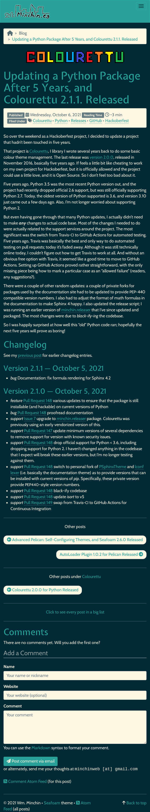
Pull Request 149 (38, 502)
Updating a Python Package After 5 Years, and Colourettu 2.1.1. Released (71, 87)
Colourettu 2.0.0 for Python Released (42, 589)
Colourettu (42, 120)
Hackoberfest (117, 120)
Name (8, 666)
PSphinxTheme (112, 466)
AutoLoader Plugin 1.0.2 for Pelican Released (101, 554)
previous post (30, 355)
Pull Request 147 (38, 430)
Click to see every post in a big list (75, 612)
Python (61, 120)
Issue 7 (30, 418)
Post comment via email (31, 761)
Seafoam (52, 802)
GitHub (95, 120)
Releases (78, 120)
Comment (12, 706)
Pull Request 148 (37, 400)
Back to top (136, 802)
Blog (23, 33)
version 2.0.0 (101, 157)
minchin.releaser (76, 309)
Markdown (40, 747)
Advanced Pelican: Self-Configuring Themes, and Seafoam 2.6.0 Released (75, 539)
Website (10, 686)
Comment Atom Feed (25, 781)
